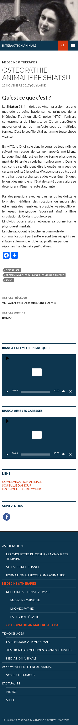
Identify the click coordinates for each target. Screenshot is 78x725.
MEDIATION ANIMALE (21, 658)
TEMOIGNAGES (13, 633)
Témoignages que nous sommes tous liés (39, 650)
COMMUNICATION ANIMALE (22, 481)
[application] (39, 375)
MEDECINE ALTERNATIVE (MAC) (28, 592)
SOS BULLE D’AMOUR (20, 675)
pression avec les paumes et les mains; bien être (35, 275)
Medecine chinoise (25, 600)
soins (9, 280)
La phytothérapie (24, 617)
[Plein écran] (70, 392)
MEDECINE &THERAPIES (19, 583)
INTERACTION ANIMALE (19, 45)
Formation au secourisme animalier (35, 575)
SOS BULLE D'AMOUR (16, 485)
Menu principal (73, 46)
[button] (37, 372)
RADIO (39, 314)
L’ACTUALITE (11, 683)
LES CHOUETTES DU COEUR (21, 489)
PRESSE (11, 691)
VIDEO (11, 700)
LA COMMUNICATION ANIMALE (28, 641)
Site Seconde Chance (23, 567)
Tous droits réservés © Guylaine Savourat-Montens (35, 719)
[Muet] (64, 392)
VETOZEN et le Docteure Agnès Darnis (39, 299)
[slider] (35, 392)
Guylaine (38, 85)
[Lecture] (7, 392)
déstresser (13, 270)
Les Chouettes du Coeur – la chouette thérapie (37, 556)
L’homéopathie (22, 608)
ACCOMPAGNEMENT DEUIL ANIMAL (27, 666)
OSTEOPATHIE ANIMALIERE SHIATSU (32, 625)
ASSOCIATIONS (13, 546)
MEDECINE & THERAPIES (19, 62)
